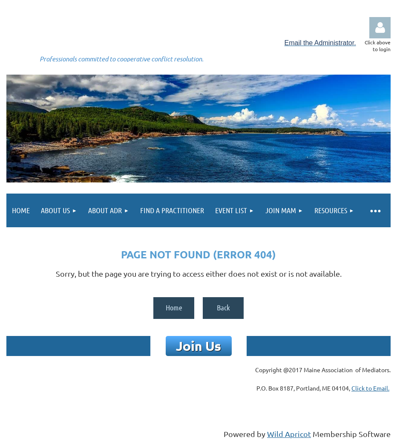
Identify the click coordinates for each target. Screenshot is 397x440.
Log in (380, 27)
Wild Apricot (289, 433)
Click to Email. (370, 388)
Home (174, 307)
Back (223, 307)
